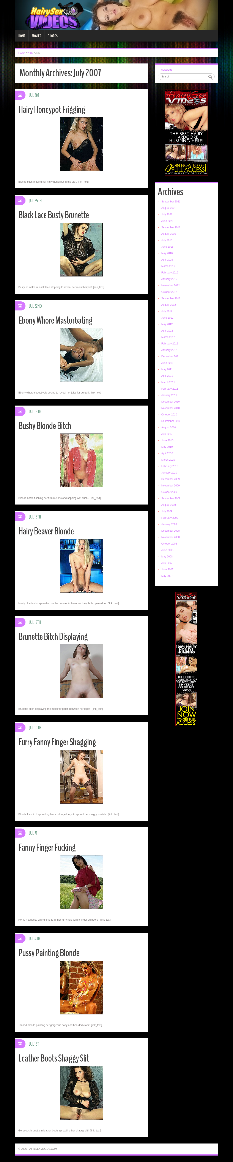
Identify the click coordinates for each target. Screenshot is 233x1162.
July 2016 (166, 240)
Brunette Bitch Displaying (53, 636)
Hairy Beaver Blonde (46, 531)
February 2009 (169, 517)
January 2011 (169, 395)
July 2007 (166, 563)
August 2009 (168, 504)
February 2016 (169, 272)
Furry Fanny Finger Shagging (57, 742)
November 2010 (170, 408)
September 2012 (171, 298)
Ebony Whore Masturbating (55, 320)
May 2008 (167, 556)
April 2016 (167, 259)
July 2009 (166, 511)
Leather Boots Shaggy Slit (53, 1058)
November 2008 (170, 537)
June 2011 (167, 362)
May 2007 (167, 575)
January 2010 (169, 472)
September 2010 (171, 421)
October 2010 (169, 414)
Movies (36, 36)
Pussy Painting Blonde (48, 953)
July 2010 (166, 433)
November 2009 (170, 485)
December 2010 (170, 401)
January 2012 (169, 350)
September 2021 (171, 201)
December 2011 (170, 356)
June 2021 (167, 220)
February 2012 (169, 343)
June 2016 (167, 246)
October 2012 (169, 291)
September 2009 (171, 498)
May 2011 (167, 369)
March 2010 (168, 459)
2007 (30, 53)
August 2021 (168, 208)
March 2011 (168, 382)
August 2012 (168, 304)
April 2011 (167, 375)
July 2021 (166, 214)
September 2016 (171, 227)
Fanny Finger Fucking (47, 847)
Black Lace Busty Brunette (53, 215)
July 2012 (166, 311)
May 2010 (167, 446)
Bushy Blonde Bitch (44, 425)
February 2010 (169, 466)
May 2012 (167, 324)
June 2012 (167, 317)
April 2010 (167, 453)
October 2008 (169, 543)
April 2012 (167, 330)
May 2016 (167, 253)
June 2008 (167, 550)
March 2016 (168, 266)
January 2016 (169, 279)
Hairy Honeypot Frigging (51, 109)
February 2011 (169, 388)
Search (166, 70)
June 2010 (167, 440)
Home (21, 36)
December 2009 (170, 479)
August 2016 (168, 233)
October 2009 (169, 492)
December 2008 (170, 530)
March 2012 (168, 337)
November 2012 (170, 285)
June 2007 (167, 569)
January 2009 (169, 524)
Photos (53, 36)
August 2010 (168, 427)
